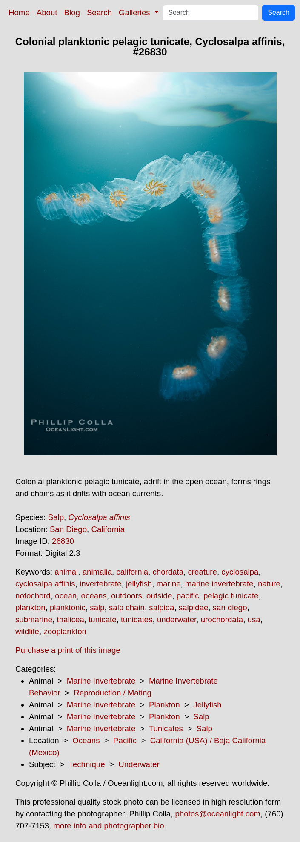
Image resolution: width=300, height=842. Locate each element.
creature (202, 571)
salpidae (194, 607)
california (132, 571)
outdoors (126, 595)
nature (269, 583)
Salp (56, 517)
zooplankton (64, 631)
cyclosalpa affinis (45, 583)
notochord (33, 595)
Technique (87, 764)
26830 (63, 541)
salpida (161, 607)
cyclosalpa (239, 571)
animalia (97, 571)
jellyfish (139, 583)
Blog (72, 12)
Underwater (138, 764)
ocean (66, 595)
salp (97, 607)
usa (254, 619)
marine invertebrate (219, 583)
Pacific (125, 740)
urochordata (222, 619)
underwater (176, 619)
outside (159, 595)
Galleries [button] (135, 12)
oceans (94, 595)
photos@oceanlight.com (217, 813)
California (108, 529)
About (47, 12)
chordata (168, 571)
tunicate (102, 619)
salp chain (127, 607)
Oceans (86, 740)
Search (99, 12)
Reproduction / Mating (112, 692)
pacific (188, 595)
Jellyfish (207, 704)
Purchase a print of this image (67, 650)
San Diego (68, 529)
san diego (230, 607)
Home (19, 12)
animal (66, 571)
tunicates (137, 619)
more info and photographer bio (108, 825)
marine (169, 583)
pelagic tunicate (231, 595)
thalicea (70, 619)
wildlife (27, 631)
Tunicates (166, 728)
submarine (33, 619)
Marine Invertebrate (101, 680)
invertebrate (101, 583)
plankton (30, 607)
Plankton (164, 704)
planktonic (68, 607)
